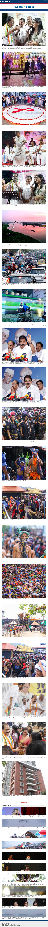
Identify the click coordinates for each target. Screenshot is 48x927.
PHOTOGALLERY (5, 1)
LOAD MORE (24, 802)
